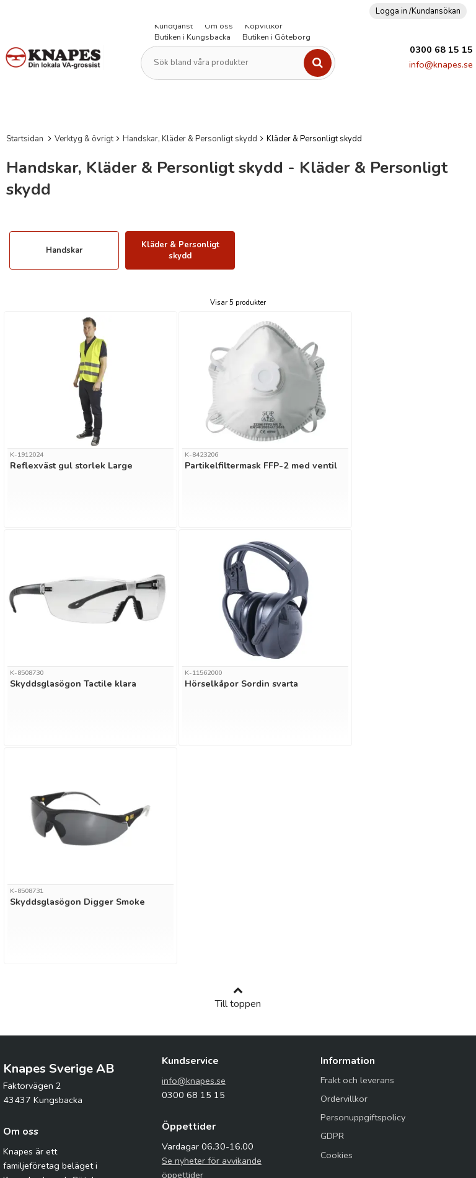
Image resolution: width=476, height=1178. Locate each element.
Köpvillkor (264, 26)
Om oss (219, 26)
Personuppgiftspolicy (362, 899)
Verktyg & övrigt (84, 138)
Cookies (336, 937)
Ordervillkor (344, 880)
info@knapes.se (441, 64)
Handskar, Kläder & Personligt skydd (190, 138)
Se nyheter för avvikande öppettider (212, 949)
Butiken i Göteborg (276, 37)
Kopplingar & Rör (328, 107)
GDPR (332, 918)
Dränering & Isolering (121, 107)
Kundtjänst (173, 26)
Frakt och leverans (357, 862)
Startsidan (24, 138)
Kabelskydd (268, 107)
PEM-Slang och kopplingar (414, 107)
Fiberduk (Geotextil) (203, 107)
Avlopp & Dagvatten (39, 107)
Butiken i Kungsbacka (192, 37)
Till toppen (238, 780)
